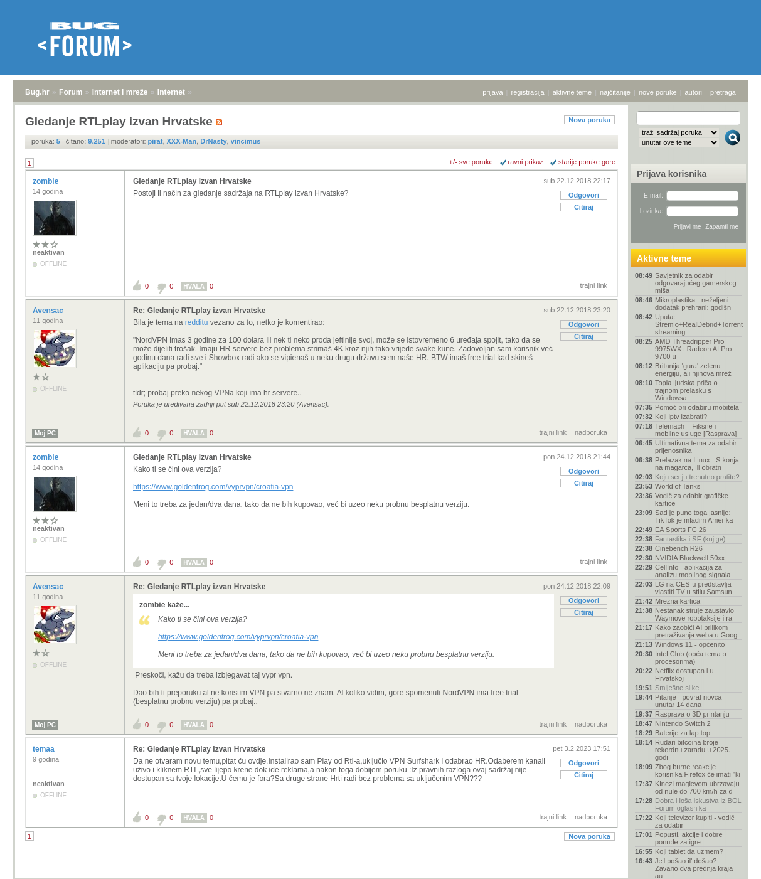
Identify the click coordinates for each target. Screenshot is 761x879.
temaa (44, 749)
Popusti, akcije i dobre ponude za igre (689, 838)
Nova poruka (589, 120)
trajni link (593, 285)
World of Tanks (677, 486)
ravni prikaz (525, 162)
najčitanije (615, 92)
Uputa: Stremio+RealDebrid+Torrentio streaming (698, 324)
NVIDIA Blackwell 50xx (690, 558)
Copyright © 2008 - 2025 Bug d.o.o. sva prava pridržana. (380, 875)
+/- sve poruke (471, 162)
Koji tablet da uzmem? (689, 851)
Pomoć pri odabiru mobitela (697, 407)
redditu (196, 322)
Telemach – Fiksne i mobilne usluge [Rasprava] (696, 429)
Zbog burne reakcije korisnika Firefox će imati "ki (697, 770)
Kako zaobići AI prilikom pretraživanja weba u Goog (696, 631)
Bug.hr (37, 92)
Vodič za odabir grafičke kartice (691, 499)
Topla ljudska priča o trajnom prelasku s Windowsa (686, 390)
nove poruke (658, 92)
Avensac (49, 310)
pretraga (723, 92)
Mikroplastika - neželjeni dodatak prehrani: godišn (693, 303)
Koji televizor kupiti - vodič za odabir (695, 821)
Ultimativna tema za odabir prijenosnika (696, 446)
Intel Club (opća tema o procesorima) (690, 657)
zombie (47, 181)
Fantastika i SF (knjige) (690, 539)
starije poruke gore (586, 162)
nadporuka (591, 432)
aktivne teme (572, 92)
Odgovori (583, 195)
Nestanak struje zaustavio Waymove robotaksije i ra (694, 614)
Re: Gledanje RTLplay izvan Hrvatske (199, 310)
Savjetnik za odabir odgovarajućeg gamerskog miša (696, 283)
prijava (492, 92)
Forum (70, 92)
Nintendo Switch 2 (683, 723)
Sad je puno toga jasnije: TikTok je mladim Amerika (694, 516)
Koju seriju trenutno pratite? (697, 477)
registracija (528, 92)
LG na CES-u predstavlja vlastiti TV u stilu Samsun (693, 587)
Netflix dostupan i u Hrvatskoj (684, 674)
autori (694, 92)
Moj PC (45, 433)
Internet (171, 92)
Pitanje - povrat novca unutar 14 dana (688, 700)
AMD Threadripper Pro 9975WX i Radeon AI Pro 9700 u (693, 349)
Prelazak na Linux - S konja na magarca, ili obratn (697, 463)
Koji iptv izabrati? (681, 416)
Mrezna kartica (677, 601)
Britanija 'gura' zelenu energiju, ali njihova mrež (693, 369)
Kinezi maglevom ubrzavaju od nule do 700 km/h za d (697, 787)
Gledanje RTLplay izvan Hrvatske (192, 181)
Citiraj (583, 207)
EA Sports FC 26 (680, 529)
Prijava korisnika (671, 174)
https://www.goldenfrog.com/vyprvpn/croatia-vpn (213, 486)
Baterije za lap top (682, 733)
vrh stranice (727, 861)
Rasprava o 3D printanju (692, 714)
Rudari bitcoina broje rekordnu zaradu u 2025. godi (692, 749)
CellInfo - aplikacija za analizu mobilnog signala (692, 570)
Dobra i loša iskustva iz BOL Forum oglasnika (698, 804)
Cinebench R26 (679, 548)
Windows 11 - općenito (690, 644)
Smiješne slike (677, 687)
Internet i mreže (120, 92)
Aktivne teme (664, 258)
